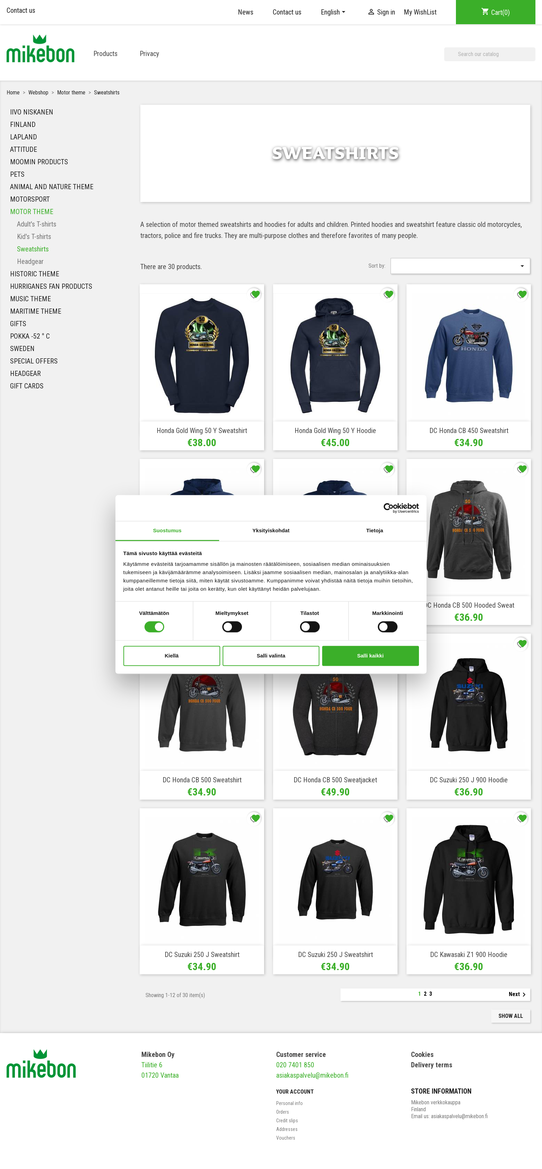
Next (518, 995)
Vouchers (285, 1138)
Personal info (289, 1103)
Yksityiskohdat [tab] (270, 530)
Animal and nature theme (51, 187)
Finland (23, 124)
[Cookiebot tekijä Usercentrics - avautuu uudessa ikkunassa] (388, 508)
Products (105, 53)
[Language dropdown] (334, 12)
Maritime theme (35, 311)
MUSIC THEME (30, 299)
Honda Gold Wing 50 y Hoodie (335, 430)
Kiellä (171, 656)
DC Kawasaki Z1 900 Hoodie (468, 954)
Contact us (21, 10)
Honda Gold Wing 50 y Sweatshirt (202, 430)
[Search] (489, 54)
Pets (17, 174)
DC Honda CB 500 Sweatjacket (335, 780)
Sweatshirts (33, 249)
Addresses (287, 1129)
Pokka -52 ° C (30, 336)
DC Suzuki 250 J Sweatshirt (202, 954)
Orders (282, 1112)
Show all (510, 1016)
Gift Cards (27, 386)
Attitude (23, 149)
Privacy (149, 53)
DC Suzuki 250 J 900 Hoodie (469, 780)
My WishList (420, 12)
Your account (295, 1091)
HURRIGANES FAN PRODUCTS (51, 286)
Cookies (422, 1054)
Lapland (23, 137)
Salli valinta (271, 656)
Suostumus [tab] (167, 530)
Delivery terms (431, 1065)
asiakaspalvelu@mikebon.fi (312, 1075)
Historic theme (34, 274)
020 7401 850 (295, 1065)
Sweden (22, 348)
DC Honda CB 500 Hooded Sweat (468, 605)
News (245, 12)
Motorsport (30, 199)
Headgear (30, 261)
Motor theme (31, 212)
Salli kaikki (370, 656)
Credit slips (287, 1120)
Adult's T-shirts (36, 224)
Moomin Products (39, 162)
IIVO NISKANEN (31, 112)
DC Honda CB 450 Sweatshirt (468, 430)
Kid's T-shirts (34, 236)
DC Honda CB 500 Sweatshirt (202, 780)
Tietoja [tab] (374, 530)
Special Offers (34, 361)
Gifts (18, 324)
